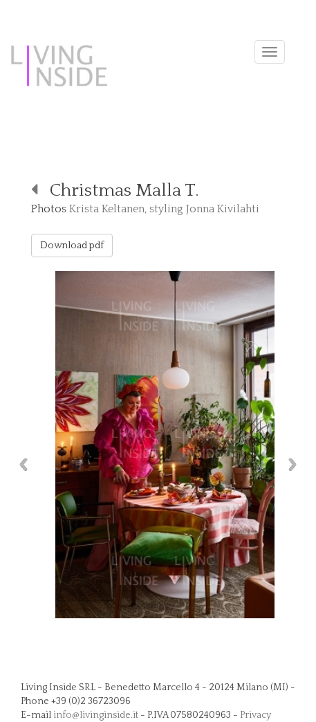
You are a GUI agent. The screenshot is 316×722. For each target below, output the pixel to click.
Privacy (255, 715)
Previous (20, 464)
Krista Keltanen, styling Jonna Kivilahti (164, 209)
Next (296, 464)
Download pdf (72, 245)
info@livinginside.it (95, 715)
